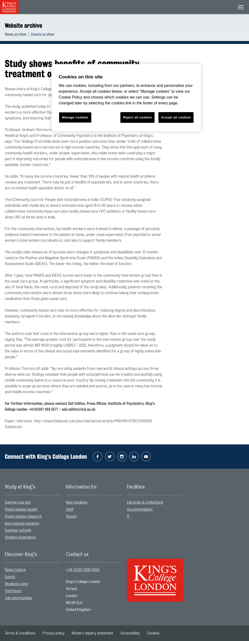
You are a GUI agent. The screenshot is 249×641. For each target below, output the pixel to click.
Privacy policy (53, 633)
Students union (16, 584)
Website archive (23, 25)
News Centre (15, 570)
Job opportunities (18, 598)
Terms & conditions (20, 633)
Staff (69, 509)
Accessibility (130, 633)
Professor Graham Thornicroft (29, 130)
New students (76, 502)
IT (128, 516)
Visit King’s (13, 591)
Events (10, 577)
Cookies (153, 633)
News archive (15, 34)
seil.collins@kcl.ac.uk (78, 409)
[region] (126, 97)
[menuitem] (18, 34)
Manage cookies (75, 117)
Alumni (71, 516)
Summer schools (18, 530)
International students (22, 523)
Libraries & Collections (145, 502)
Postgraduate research (23, 516)
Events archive (42, 34)
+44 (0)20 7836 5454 (82, 570)
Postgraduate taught (21, 509)
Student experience (20, 537)
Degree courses (18, 502)
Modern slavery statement (92, 633)
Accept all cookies (176, 117)
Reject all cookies (137, 117)
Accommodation (140, 509)
